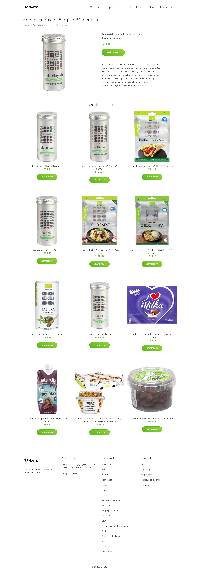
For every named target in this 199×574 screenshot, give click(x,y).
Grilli (104, 472)
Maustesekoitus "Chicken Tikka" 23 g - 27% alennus (152, 254)
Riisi (103, 543)
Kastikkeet (107, 482)
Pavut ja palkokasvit (111, 538)
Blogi (151, 8)
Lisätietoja (113, 55)
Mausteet (95, 8)
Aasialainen (136, 8)
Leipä (109, 8)
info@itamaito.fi (69, 476)
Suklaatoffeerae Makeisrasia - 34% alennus (152, 421)
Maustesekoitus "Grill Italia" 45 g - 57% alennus (100, 170)
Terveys (105, 549)
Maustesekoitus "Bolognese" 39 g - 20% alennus (99, 254)
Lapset (105, 487)
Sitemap (145, 487)
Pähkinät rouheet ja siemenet (116, 528)
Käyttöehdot (147, 477)
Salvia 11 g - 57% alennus (99, 336)
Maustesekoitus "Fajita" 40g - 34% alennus (152, 168)
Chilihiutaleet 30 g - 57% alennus (47, 168)
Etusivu (26, 27)
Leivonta (106, 497)
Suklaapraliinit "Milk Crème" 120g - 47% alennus (152, 338)
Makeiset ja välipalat (111, 502)
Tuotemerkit (166, 8)
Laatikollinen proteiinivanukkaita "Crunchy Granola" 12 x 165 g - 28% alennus (99, 422)
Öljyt (104, 523)
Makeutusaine (108, 507)
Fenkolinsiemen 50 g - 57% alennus (47, 252)
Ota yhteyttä (147, 472)
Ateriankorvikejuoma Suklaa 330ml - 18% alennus (47, 422)
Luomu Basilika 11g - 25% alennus (47, 336)
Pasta (121, 8)
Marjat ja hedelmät (111, 513)
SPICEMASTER (133, 36)
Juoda (105, 477)
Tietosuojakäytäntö (150, 482)
